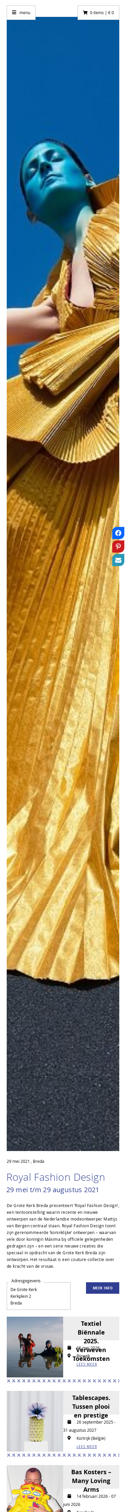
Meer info (103, 1288)
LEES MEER (87, 1364)
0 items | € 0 (102, 12)
